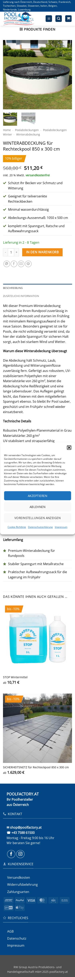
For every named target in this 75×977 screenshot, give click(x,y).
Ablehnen (38, 507)
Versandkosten (18, 877)
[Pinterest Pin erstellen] (28, 264)
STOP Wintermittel (15, 677)
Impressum (61, 527)
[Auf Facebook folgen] (11, 854)
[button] (69, 447)
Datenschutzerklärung (40, 527)
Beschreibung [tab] (13, 288)
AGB (10, 931)
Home (7, 130)
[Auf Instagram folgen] (20, 854)
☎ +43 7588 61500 (21, 832)
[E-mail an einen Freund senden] (21, 264)
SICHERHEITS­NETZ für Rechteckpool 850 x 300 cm (36, 767)
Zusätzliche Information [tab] (21, 296)
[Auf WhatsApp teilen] (6, 264)
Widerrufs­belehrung (22, 884)
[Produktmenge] (11, 252)
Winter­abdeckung (28, 134)
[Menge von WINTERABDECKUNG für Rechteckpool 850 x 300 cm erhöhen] (16, 252)
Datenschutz (16, 938)
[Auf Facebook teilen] (14, 264)
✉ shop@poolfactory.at (24, 827)
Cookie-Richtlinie (17, 527)
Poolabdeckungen (27, 130)
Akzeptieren (37, 496)
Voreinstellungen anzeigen (37, 518)
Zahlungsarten (18, 892)
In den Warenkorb (42, 252)
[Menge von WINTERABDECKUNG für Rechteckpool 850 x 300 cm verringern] (5, 252)
